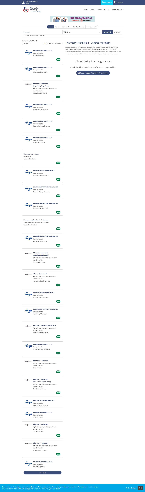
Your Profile (103, 10)
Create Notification (55, 43)
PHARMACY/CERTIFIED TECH (42, 51)
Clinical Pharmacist (40, 274)
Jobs (92, 10)
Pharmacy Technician (40, 361)
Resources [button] (117, 10)
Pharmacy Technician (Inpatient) (44, 325)
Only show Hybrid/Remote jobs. (35, 35)
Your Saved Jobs (92, 27)
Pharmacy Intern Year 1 (31, 154)
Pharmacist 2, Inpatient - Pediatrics (35, 220)
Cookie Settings (131, 488)
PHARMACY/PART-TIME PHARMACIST (45, 187)
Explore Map (66, 27)
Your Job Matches (78, 27)
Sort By (26, 43)
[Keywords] (43, 32)
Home (85, 10)
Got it (140, 488)
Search (50, 27)
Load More (42, 473)
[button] (117, 32)
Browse (57, 27)
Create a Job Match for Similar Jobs (93, 73)
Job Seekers (107, 2)
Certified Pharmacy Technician (43, 170)
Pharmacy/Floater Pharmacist (43, 400)
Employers (118, 2)
